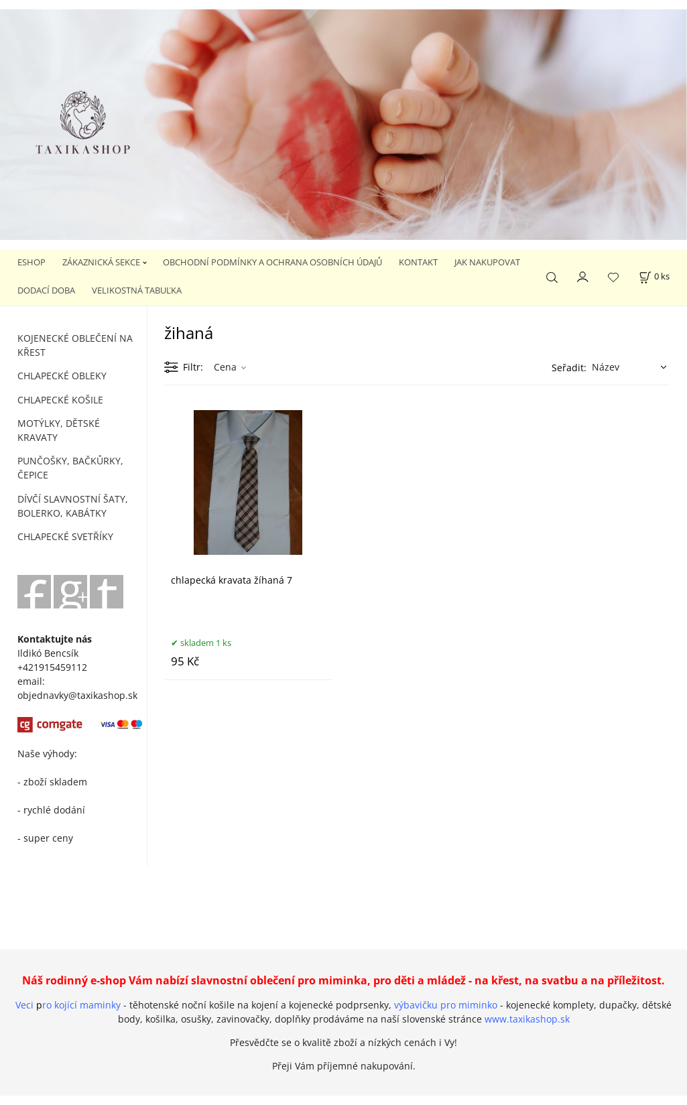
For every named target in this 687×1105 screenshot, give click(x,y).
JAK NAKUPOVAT (487, 262)
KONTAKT (418, 262)
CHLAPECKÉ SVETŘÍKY (65, 536)
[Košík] (654, 276)
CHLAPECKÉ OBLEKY (62, 375)
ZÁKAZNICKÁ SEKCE (101, 262)
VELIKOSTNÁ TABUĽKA (137, 290)
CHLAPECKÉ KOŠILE (60, 399)
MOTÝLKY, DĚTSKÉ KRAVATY (58, 430)
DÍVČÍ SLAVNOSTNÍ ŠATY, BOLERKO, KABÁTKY (72, 506)
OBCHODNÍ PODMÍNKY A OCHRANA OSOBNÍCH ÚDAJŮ (272, 262)
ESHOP (31, 262)
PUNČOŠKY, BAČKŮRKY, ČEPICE (70, 467)
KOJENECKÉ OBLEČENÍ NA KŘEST (75, 345)
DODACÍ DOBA (46, 290)
